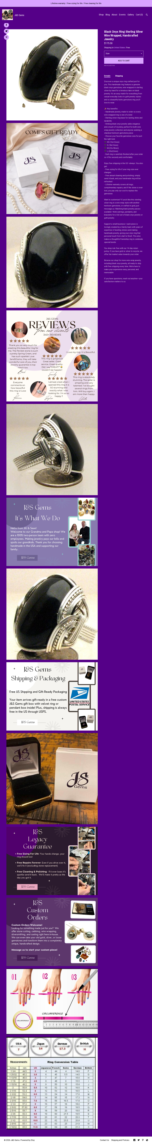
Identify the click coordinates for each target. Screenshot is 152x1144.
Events (122, 14)
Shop (101, 14)
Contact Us (104, 1140)
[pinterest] (143, 1140)
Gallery (131, 14)
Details (107, 76)
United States (119, 47)
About (114, 14)
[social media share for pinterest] (6, 37)
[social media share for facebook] (6, 25)
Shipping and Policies (120, 1140)
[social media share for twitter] (6, 31)
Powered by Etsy (27, 1140)
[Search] (147, 15)
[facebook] (134, 1140)
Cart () (139, 14)
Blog (108, 14)
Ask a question (109, 65)
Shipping (119, 76)
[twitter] (139, 1140)
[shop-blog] (147, 1140)
